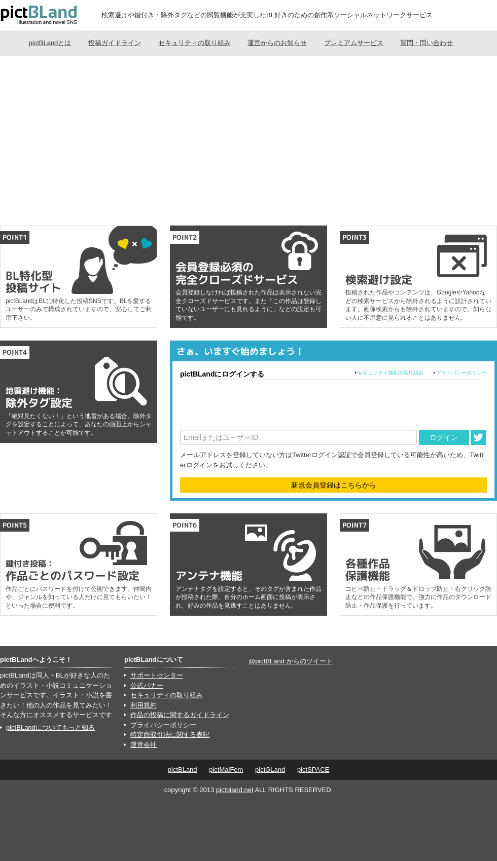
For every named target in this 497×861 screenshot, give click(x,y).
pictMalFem (226, 769)
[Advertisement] (248, 139)
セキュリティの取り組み (194, 43)
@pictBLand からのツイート (290, 661)
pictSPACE (313, 769)
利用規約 (143, 705)
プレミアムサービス (353, 43)
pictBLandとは (50, 43)
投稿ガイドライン (114, 43)
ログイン (444, 437)
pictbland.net (235, 790)
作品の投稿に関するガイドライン (179, 715)
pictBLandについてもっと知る (50, 727)
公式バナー (146, 685)
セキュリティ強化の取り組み (390, 373)
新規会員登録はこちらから (333, 485)
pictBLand (182, 769)
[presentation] (257, 405)
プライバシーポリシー (461, 373)
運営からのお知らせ (277, 43)
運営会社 (143, 744)
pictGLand (270, 769)
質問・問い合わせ (426, 43)
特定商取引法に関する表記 (169, 734)
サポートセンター (156, 675)
